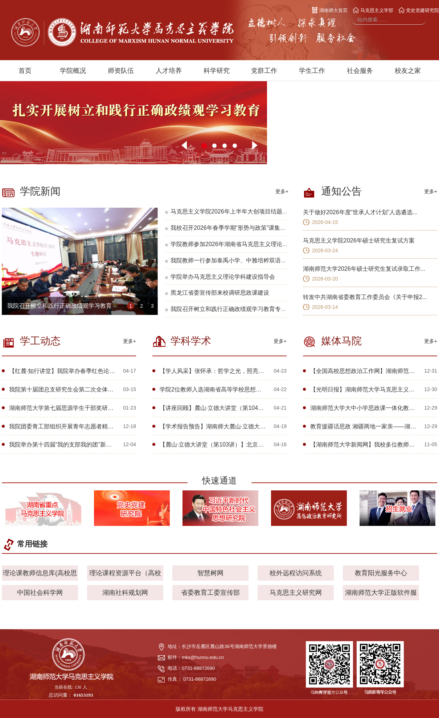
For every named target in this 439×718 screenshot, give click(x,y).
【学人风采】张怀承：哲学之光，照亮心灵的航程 (223, 371)
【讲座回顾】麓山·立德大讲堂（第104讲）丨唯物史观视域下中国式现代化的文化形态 (270, 408)
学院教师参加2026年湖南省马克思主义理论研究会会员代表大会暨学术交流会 (270, 244)
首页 (25, 70)
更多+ (281, 191)
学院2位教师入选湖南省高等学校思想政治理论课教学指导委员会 (242, 389)
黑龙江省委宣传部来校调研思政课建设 (220, 293)
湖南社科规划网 (125, 592)
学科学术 (191, 340)
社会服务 (360, 70)
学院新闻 (40, 191)
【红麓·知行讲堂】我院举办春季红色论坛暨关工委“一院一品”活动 (93, 371)
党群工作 (264, 70)
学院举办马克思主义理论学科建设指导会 (223, 277)
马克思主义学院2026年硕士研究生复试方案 (359, 240)
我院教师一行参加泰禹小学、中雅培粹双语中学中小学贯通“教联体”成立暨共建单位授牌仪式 (289, 260)
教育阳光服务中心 (381, 573)
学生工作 (312, 70)
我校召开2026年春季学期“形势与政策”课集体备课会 (237, 228)
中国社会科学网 (40, 592)
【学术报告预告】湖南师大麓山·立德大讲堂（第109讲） (232, 426)
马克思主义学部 (373, 10)
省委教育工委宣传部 (210, 592)
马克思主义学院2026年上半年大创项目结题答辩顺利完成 (244, 211)
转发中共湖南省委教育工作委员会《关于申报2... (365, 297)
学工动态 (40, 340)
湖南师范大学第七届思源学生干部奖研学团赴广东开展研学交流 (90, 408)
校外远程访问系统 (296, 573)
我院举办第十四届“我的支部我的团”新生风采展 (69, 444)
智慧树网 (210, 573)
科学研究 (217, 70)
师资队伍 (121, 70)
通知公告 (341, 191)
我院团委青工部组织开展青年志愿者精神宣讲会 (70, 426)
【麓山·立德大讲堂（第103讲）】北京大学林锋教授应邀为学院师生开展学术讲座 (264, 444)
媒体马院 (341, 340)
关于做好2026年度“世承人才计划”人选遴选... (360, 212)
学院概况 (73, 70)
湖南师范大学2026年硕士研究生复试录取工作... (364, 269)
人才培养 (169, 70)
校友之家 (408, 70)
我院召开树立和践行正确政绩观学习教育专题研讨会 (74, 306)
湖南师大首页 (330, 10)
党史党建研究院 (418, 10)
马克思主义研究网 (296, 592)
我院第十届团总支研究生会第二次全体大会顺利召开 (76, 389)
